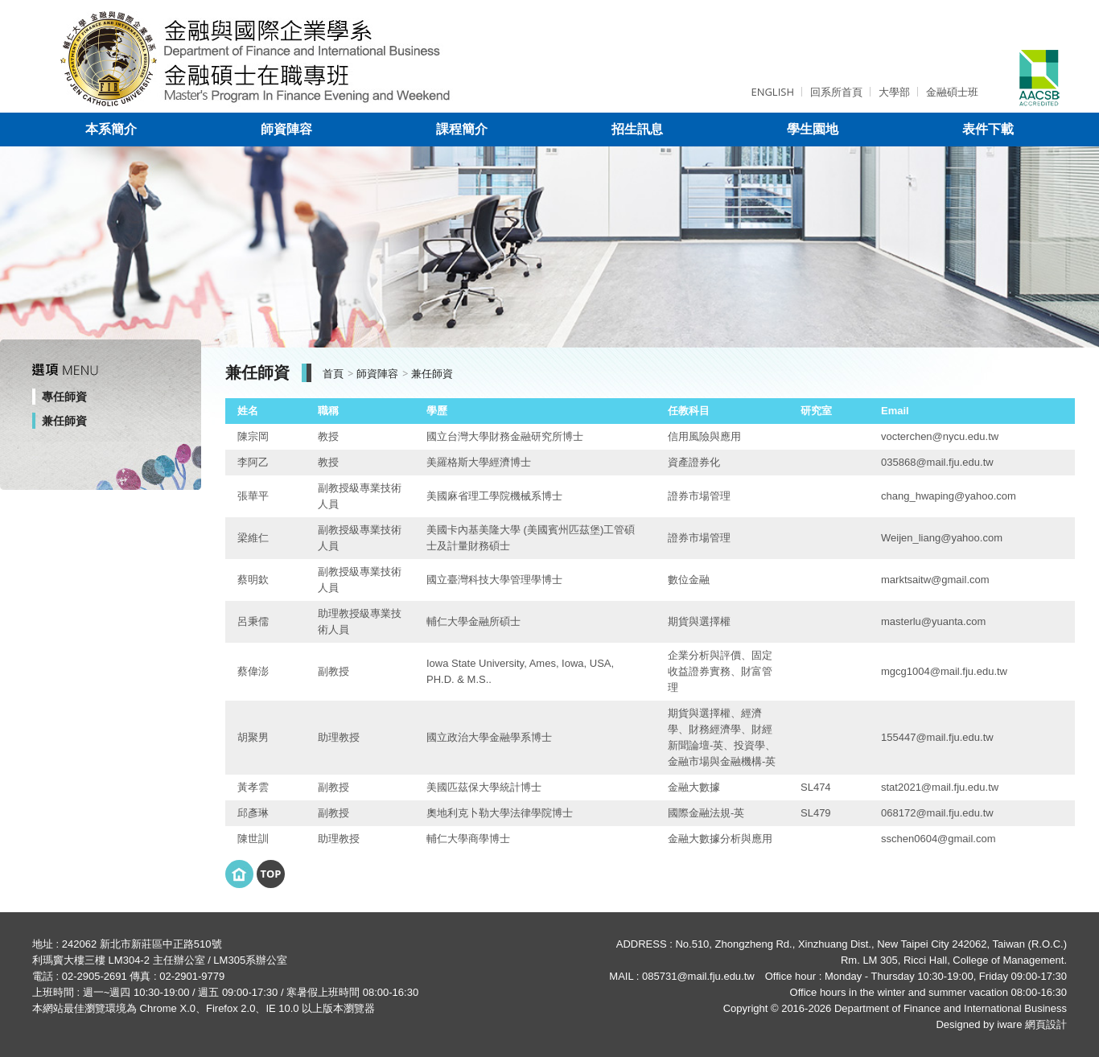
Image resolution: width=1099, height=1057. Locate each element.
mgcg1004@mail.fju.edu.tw (944, 671)
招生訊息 (637, 129)
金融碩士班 (952, 91)
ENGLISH (772, 91)
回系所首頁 (836, 91)
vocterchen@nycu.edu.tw (939, 436)
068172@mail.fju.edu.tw (937, 813)
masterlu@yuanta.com (933, 621)
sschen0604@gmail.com (938, 839)
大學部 (894, 91)
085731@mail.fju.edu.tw (698, 976)
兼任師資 (64, 420)
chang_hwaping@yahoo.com (948, 496)
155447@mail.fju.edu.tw (937, 737)
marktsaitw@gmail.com (935, 580)
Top (270, 873)
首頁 (333, 374)
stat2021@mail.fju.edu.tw (939, 787)
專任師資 (64, 396)
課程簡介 (462, 129)
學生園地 (812, 129)
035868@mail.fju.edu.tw (937, 462)
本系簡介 (111, 129)
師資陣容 (286, 129)
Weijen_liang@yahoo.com (941, 538)
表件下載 (988, 129)
